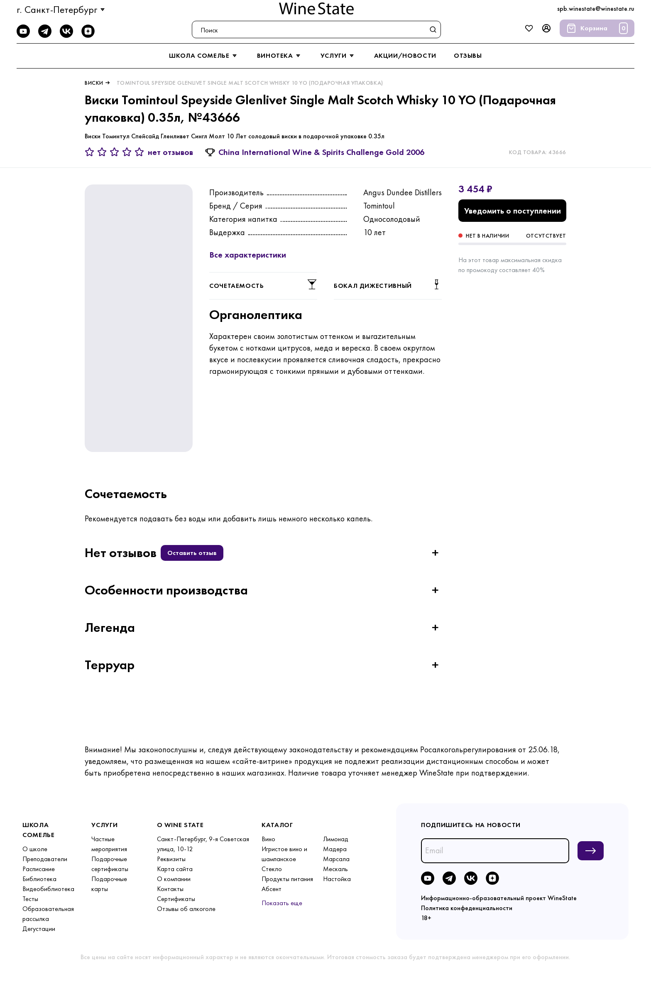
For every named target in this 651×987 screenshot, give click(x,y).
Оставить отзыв (192, 552)
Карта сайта (175, 868)
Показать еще (282, 903)
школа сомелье (204, 56)
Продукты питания (287, 878)
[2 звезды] (103, 152)
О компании (174, 878)
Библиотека (39, 878)
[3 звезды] (116, 152)
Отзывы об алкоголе (186, 908)
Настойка (337, 878)
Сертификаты (176, 898)
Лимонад (335, 839)
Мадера (335, 849)
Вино (268, 839)
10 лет (374, 232)
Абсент (271, 888)
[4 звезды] (128, 152)
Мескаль (335, 868)
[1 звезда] (91, 152)
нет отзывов (170, 152)
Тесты (30, 898)
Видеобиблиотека (48, 888)
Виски (94, 82)
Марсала (336, 858)
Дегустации (38, 928)
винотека (280, 56)
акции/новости (405, 55)
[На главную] (316, 8)
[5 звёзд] (139, 152)
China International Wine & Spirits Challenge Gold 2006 (321, 152)
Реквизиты (171, 858)
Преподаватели (44, 858)
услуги (339, 56)
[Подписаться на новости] (591, 850)
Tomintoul (379, 205)
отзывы (468, 55)
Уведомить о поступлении (512, 210)
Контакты (170, 888)
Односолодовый (391, 219)
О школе (34, 849)
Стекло (272, 868)
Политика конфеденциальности (466, 908)
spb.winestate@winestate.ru (595, 8)
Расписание (38, 868)
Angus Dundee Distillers (402, 192)
